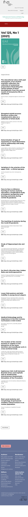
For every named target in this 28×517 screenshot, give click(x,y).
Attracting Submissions (7, 486)
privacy (7, 495)
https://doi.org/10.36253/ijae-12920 (13, 104)
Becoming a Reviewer (20, 462)
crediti (10, 495)
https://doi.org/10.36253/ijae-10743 (13, 283)
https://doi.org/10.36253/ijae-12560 (13, 234)
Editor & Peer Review (6, 481)
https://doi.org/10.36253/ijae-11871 (13, 130)
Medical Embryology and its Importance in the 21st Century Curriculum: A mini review (13, 319)
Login (22, 13)
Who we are (18, 476)
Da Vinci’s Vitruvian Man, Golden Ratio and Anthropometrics (13, 271)
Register (21, 10)
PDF (3, 101)
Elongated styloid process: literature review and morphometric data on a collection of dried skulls (11, 116)
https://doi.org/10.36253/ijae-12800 (13, 211)
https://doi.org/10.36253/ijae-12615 (13, 389)
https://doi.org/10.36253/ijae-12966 (13, 332)
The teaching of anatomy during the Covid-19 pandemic (13, 222)
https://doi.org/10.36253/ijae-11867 (13, 261)
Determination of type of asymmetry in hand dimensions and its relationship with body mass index (13, 142)
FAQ (16, 484)
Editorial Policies (19, 477)
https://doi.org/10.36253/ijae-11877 (13, 158)
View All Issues (5, 427)
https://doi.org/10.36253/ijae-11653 (13, 414)
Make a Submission (6, 446)
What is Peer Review (20, 456)
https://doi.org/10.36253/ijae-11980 (13, 179)
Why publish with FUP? (7, 456)
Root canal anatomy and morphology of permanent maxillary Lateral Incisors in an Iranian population (12, 401)
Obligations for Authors (7, 469)
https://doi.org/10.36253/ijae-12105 (13, 307)
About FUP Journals (19, 7)
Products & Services (20, 479)
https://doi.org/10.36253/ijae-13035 (13, 361)
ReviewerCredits (19, 463)
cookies (3, 495)
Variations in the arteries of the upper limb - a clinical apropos (13, 168)
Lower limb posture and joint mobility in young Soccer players (13, 294)
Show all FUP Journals (13, 10)
